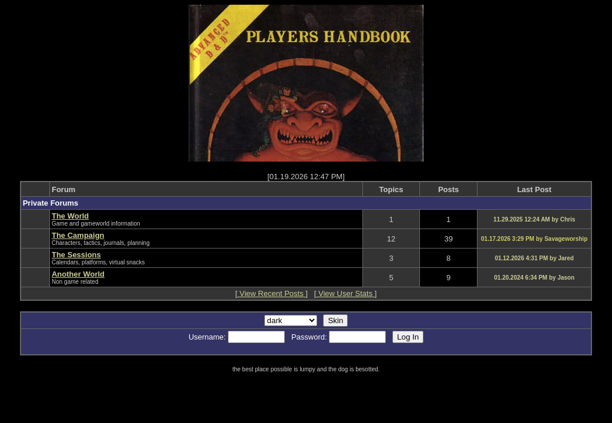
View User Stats (345, 293)
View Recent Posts (271, 293)
